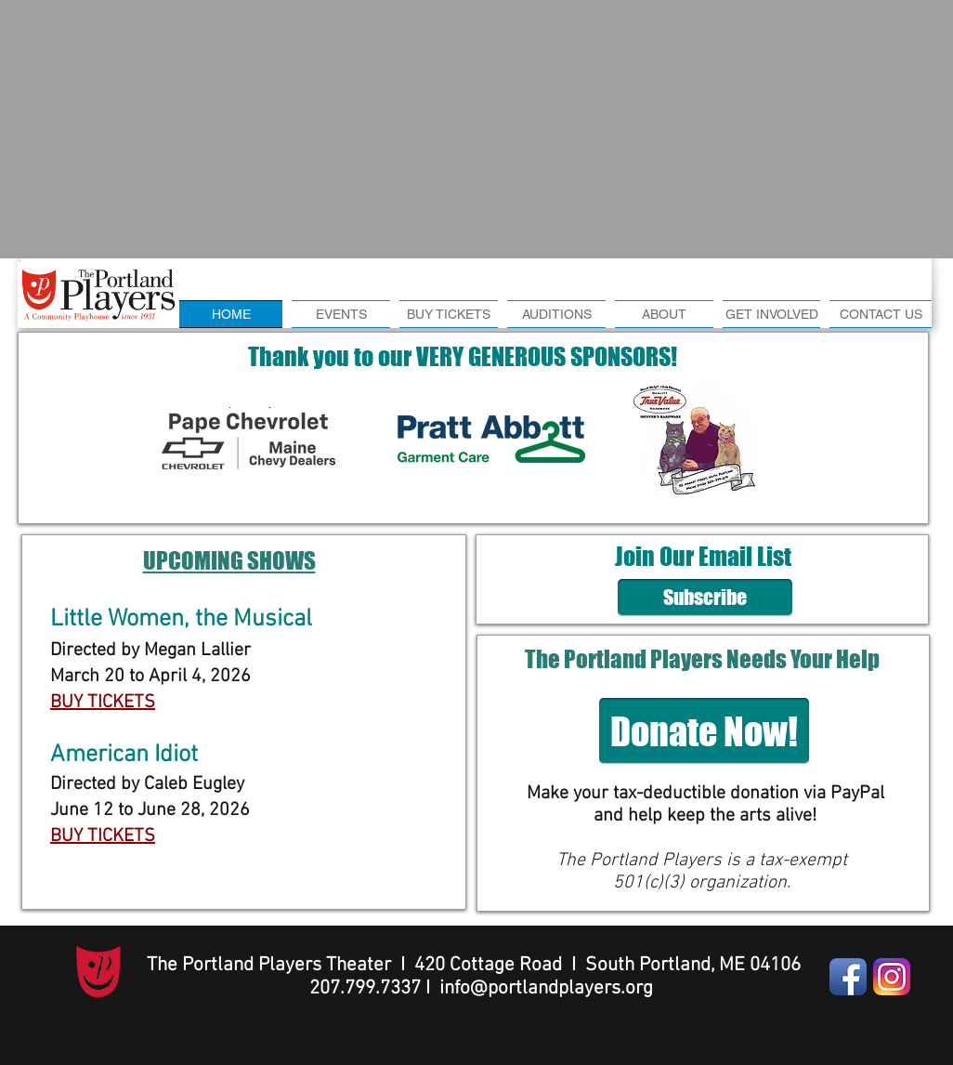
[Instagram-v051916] (891, 976)
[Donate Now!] (704, 731)
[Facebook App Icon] (848, 976)
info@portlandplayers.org (546, 988)
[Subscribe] (705, 597)
